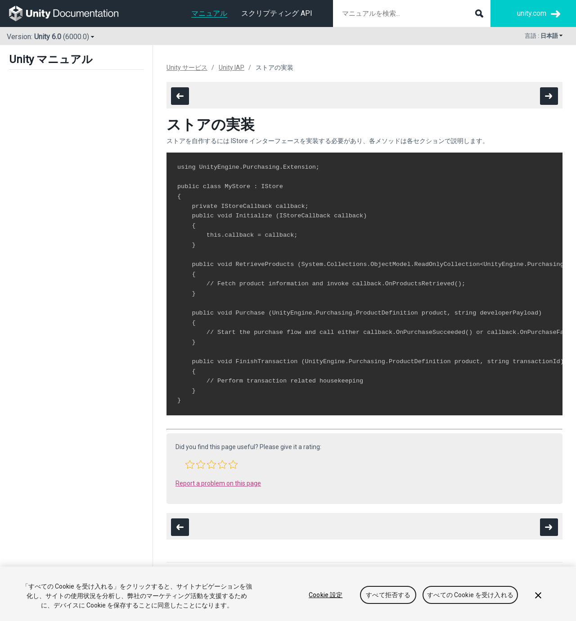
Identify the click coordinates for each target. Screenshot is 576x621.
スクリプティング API (276, 13)
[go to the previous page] (180, 96)
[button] (189, 464)
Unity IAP (231, 67)
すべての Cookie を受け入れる (470, 594)
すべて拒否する (388, 594)
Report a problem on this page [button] (218, 483)
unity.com (531, 13)
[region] (288, 594)
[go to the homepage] (70, 13)
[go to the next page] (549, 96)
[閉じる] (538, 595)
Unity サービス (186, 67)
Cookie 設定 (325, 594)
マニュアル (209, 13)
